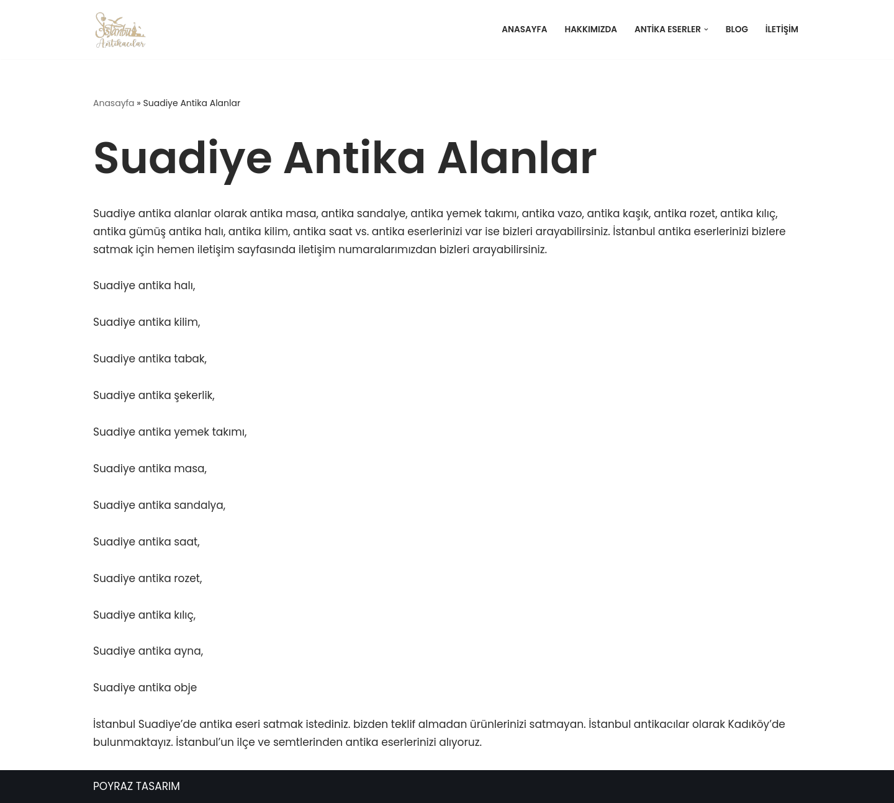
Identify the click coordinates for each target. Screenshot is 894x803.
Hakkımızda (590, 29)
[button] (706, 29)
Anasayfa (524, 29)
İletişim (781, 29)
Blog (737, 29)
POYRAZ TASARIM (136, 786)
